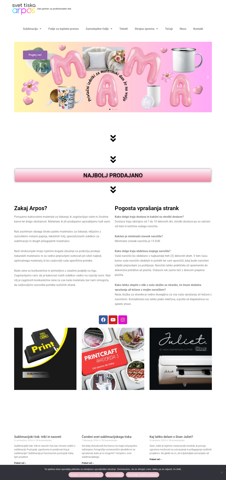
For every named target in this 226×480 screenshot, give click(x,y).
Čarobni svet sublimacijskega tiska (107, 437)
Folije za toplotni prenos (63, 28)
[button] (18, 77)
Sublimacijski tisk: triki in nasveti (37, 437)
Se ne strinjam (114, 474)
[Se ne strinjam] (221, 472)
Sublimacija (32, 29)
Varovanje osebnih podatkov (143, 474)
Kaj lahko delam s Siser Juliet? (171, 437)
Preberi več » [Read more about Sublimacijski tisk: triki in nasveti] (20, 463)
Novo (183, 28)
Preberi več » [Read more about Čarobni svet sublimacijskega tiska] (88, 463)
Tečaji (169, 28)
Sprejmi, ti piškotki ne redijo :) (86, 474)
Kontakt (198, 28)
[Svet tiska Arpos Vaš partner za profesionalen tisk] (41, 9)
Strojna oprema (146, 29)
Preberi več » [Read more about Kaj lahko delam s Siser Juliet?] (156, 459)
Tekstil (123, 28)
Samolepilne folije (99, 29)
